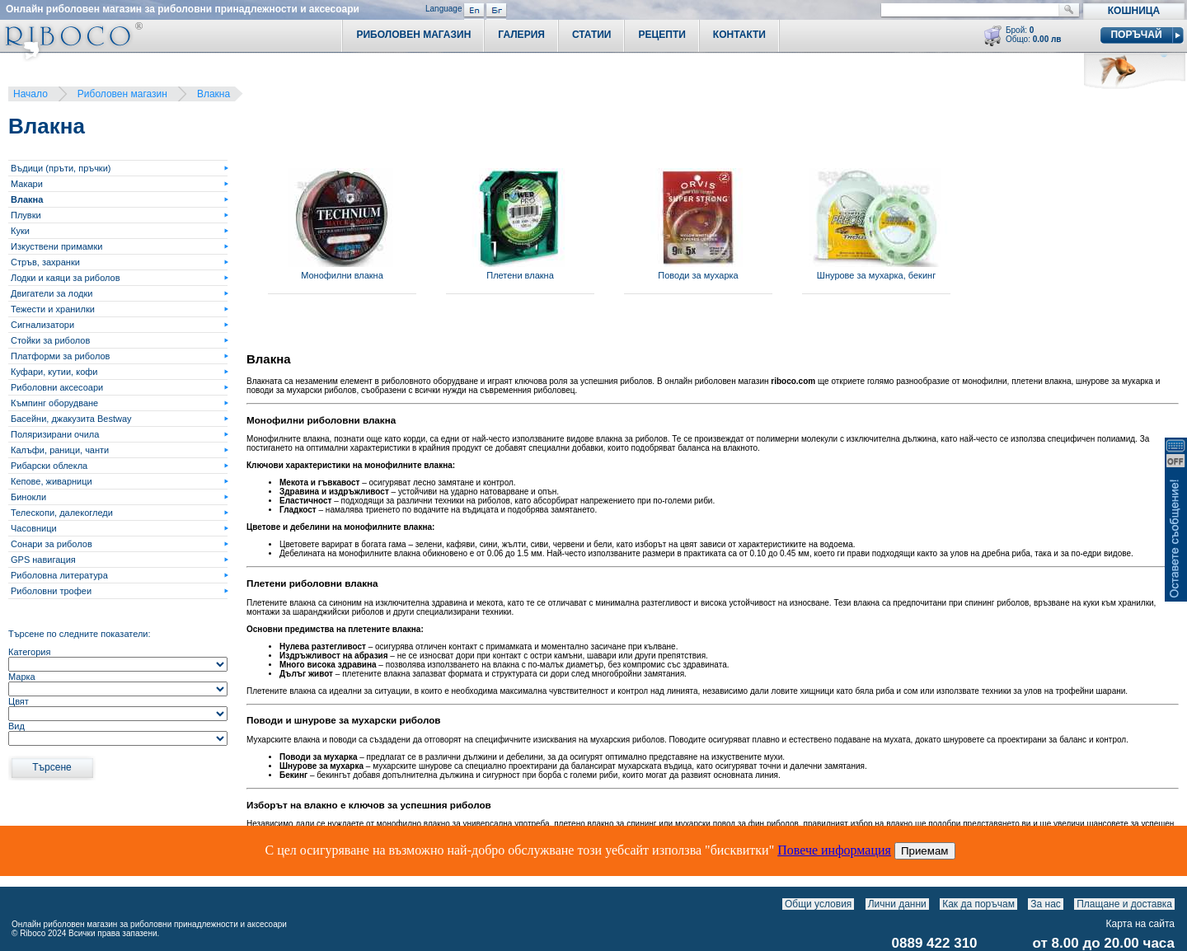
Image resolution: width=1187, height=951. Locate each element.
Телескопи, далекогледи (62, 513)
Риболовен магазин (122, 94)
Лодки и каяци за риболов (65, 278)
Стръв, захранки (45, 262)
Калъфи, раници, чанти (60, 450)
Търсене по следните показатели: (79, 634)
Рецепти (661, 34)
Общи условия (818, 904)
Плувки (26, 215)
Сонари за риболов (51, 544)
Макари (27, 184)
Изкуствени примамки (56, 246)
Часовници (34, 528)
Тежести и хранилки (53, 309)
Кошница (1134, 10)
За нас (1045, 904)
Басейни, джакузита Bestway (71, 419)
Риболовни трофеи (51, 591)
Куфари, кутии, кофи (54, 372)
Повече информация (834, 850)
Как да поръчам (978, 904)
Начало (30, 94)
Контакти (739, 34)
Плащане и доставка (1124, 904)
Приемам (925, 851)
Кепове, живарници (51, 481)
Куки (20, 231)
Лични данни (897, 904)
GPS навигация (43, 560)
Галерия (521, 34)
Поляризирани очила (55, 434)
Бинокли (28, 497)
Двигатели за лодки (51, 293)
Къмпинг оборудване (54, 403)
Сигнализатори (42, 325)
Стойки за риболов (50, 340)
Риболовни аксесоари (57, 387)
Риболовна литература (59, 575)
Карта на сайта (1140, 924)
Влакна (213, 94)
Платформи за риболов (60, 356)
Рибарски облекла (49, 466)
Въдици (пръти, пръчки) (60, 168)
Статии (592, 34)
